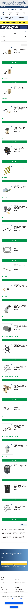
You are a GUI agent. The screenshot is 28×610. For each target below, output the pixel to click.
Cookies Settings (14, 607)
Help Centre (17, 577)
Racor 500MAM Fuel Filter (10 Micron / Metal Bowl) (20, 446)
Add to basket (14, 62)
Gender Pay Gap (4, 590)
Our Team (3, 582)
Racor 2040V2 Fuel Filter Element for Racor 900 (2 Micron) (19, 128)
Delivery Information (4, 589)
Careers (2, 579)
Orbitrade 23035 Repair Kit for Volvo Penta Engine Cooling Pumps (20, 426)
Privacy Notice (16, 565)
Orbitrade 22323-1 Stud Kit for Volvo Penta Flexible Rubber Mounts (20, 187)
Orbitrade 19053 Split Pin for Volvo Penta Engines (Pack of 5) (20, 168)
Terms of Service (21, 566)
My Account (17, 13)
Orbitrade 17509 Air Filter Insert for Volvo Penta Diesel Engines (20, 326)
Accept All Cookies (14, 603)
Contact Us (17, 579)
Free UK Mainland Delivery (8, 18)
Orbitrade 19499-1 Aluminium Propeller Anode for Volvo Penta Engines (20, 506)
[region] (14, 601)
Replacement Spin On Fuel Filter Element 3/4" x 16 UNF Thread (20, 467)
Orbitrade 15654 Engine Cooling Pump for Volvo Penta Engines (20, 386)
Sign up (14, 564)
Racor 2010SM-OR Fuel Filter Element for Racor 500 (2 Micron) (20, 89)
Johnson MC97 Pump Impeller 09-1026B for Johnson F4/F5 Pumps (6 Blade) (20, 148)
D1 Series (3, 31)
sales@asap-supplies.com (20, 591)
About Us (2, 577)
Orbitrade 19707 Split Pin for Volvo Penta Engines (20, 266)
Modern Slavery (4, 592)
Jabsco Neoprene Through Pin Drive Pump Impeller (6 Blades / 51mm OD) (20, 108)
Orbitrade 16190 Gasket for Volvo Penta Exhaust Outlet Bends (20, 247)
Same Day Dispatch (21, 18)
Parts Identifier (17, 581)
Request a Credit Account (20, 582)
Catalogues (3, 581)
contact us (7, 533)
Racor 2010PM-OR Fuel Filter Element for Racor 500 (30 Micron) (20, 49)
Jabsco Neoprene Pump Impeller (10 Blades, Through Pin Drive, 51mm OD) (20, 286)
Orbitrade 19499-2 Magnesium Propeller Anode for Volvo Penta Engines (20, 366)
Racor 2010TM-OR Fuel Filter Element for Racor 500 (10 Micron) (20, 69)
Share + (26, 31)
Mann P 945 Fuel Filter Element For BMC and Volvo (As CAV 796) (20, 486)
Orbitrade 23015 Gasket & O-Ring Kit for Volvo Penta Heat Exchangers (20, 406)
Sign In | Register (23, 6)
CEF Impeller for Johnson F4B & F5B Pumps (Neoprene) (20, 346)
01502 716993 (18, 590)
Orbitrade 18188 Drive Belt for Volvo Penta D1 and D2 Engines (20, 227)
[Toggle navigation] (3, 13)
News (2, 584)
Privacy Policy (16, 566)
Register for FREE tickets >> (24, 27)
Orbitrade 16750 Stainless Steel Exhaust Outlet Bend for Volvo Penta (20, 306)
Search (10, 13)
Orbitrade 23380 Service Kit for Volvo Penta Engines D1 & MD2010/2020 (20, 207)
